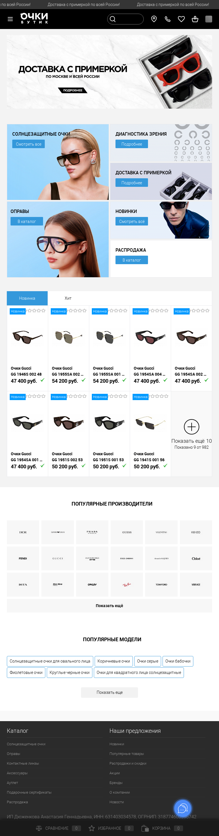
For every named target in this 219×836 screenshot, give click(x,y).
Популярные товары (127, 754)
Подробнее (131, 144)
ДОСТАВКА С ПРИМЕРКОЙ (143, 172)
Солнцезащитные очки (26, 744)
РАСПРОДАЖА (130, 250)
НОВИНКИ (126, 211)
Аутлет (12, 783)
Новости (117, 802)
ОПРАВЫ (20, 211)
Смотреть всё (132, 221)
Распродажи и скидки (128, 763)
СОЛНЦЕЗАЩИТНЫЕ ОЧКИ (41, 134)
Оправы (13, 754)
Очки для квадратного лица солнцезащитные (139, 672)
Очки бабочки (177, 661)
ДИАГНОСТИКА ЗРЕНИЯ (141, 134)
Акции (115, 773)
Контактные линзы (23, 763)
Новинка (27, 298)
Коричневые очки (114, 661)
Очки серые (147, 661)
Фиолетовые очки (26, 672)
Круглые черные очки (70, 672)
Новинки (117, 744)
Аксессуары (17, 773)
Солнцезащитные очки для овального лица (50, 661)
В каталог (27, 221)
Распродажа (17, 802)
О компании (120, 792)
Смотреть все (28, 144)
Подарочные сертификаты (29, 792)
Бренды (116, 783)
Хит (68, 298)
